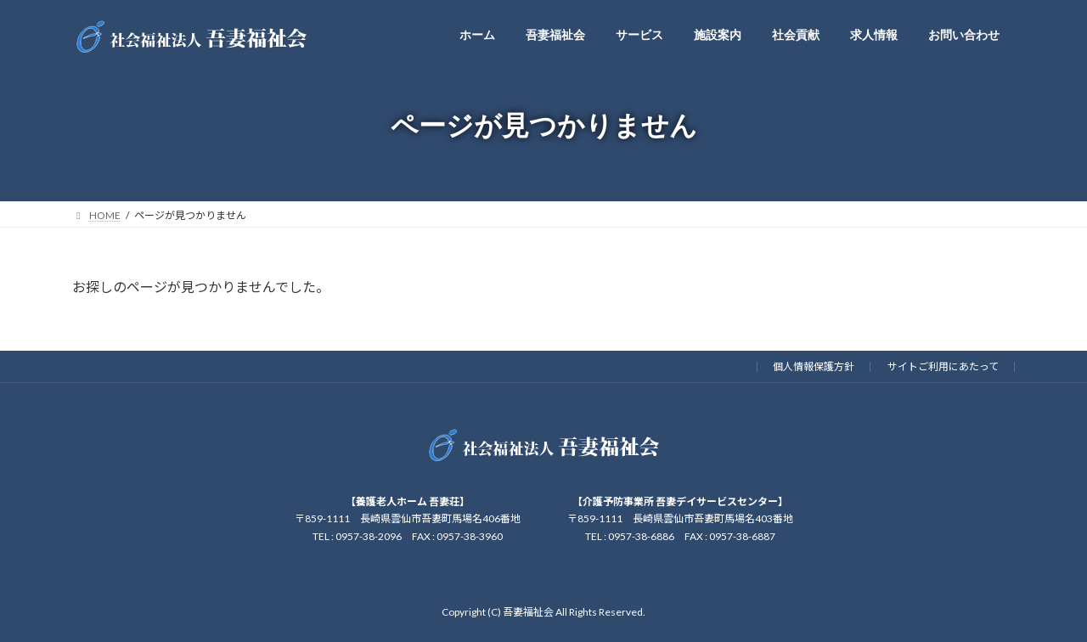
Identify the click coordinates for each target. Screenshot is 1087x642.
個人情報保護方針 (813, 366)
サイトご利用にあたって (943, 366)
